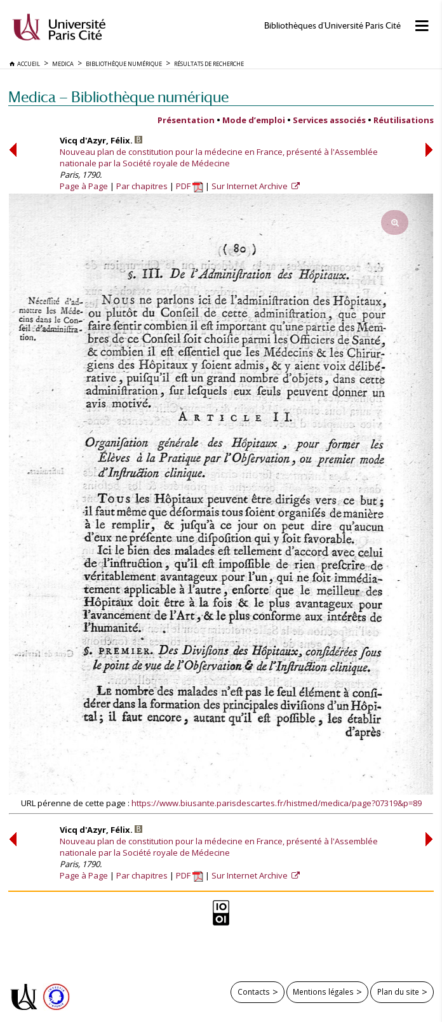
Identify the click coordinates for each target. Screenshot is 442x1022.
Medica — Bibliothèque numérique (118, 96)
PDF (189, 186)
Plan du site (398, 991)
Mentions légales (323, 991)
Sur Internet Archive (250, 186)
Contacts (254, 991)
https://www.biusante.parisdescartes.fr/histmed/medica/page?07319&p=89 (276, 803)
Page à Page (84, 186)
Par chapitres (142, 186)
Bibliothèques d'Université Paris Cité (332, 25)
